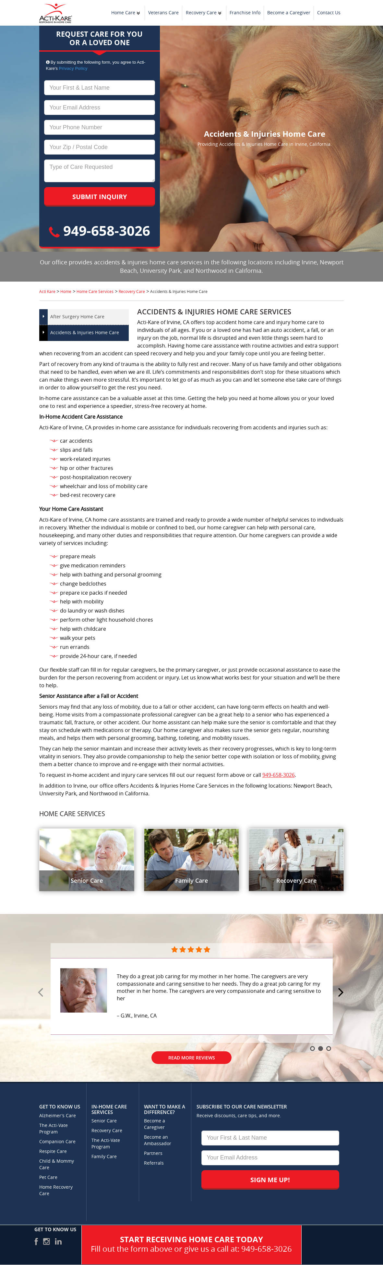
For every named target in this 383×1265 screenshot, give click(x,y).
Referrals (154, 1163)
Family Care (104, 1156)
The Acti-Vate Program (53, 1129)
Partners (153, 1153)
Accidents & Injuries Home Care (84, 332)
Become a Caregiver (288, 13)
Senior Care (104, 1121)
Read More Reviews (191, 1058)
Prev (41, 993)
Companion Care (57, 1142)
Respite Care (53, 1151)
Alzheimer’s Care (57, 1116)
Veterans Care (163, 13)
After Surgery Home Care (77, 317)
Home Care (123, 13)
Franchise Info (245, 13)
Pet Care (48, 1177)
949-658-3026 (99, 230)
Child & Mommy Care (56, 1164)
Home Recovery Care (56, 1190)
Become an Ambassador (157, 1140)
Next (341, 993)
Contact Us (329, 13)
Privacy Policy (73, 68)
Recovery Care (201, 13)
